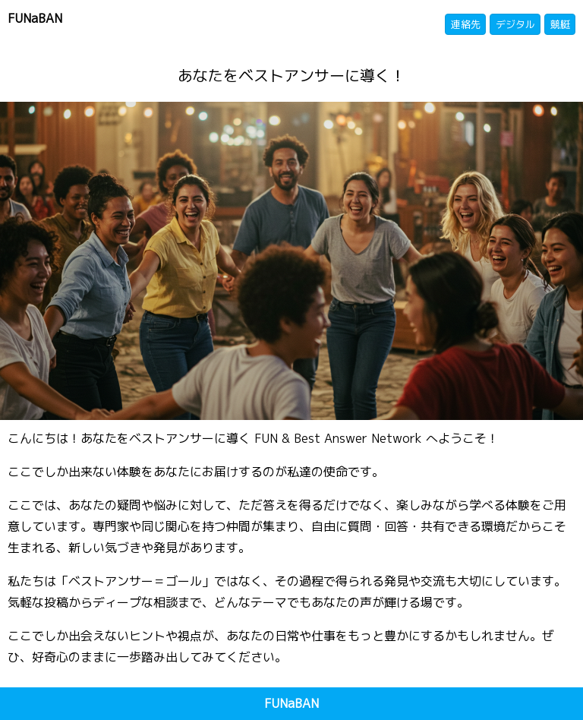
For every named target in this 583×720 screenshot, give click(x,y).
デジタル (515, 24)
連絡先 (466, 24)
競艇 (560, 24)
